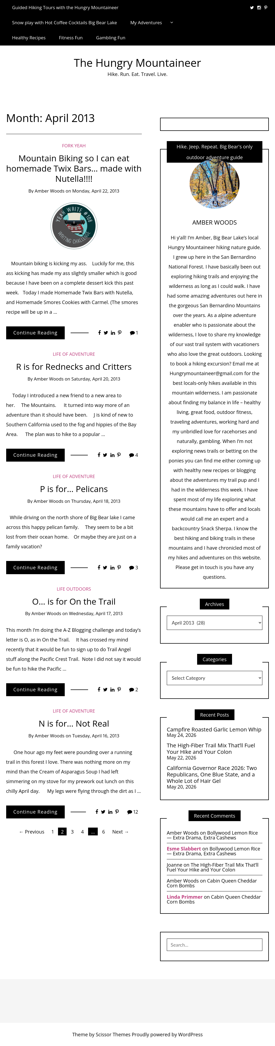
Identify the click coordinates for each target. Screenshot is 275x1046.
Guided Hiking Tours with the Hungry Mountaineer (65, 7)
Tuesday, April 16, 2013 (95, 736)
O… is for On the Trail (74, 601)
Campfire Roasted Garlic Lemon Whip (214, 729)
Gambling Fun (110, 37)
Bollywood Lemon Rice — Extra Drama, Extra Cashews (212, 835)
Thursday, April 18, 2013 (95, 501)
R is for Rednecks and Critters (74, 366)
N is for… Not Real (74, 723)
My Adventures (146, 22)
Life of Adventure (74, 354)
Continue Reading (35, 332)
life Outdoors (74, 589)
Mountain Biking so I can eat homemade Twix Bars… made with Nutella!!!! (74, 168)
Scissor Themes (113, 1034)
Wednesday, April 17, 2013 (96, 613)
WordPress (190, 1034)
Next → (120, 831)
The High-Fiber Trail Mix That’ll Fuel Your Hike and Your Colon (211, 748)
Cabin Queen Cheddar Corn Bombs (212, 883)
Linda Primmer (185, 897)
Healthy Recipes (29, 37)
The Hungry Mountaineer (137, 62)
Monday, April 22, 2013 (95, 191)
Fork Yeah (74, 145)
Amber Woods (49, 191)
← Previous (31, 831)
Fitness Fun (71, 37)
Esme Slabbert (184, 848)
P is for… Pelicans (74, 488)
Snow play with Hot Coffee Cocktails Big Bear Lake (64, 22)
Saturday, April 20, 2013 (95, 379)
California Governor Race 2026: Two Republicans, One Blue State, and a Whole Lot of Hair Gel (212, 774)
